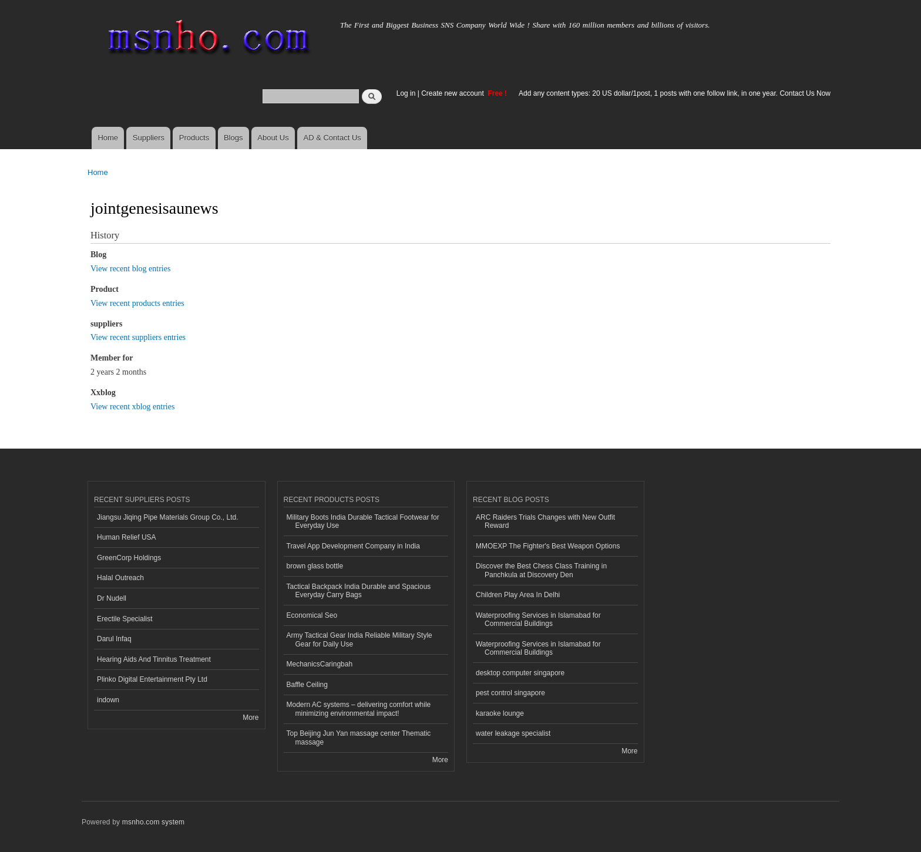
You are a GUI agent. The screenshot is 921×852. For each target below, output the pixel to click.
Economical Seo (312, 615)
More (250, 717)
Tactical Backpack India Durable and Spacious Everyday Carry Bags (359, 590)
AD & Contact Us (332, 137)
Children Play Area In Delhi (518, 595)
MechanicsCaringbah (320, 664)
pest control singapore (510, 693)
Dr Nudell (111, 598)
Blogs (233, 137)
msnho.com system (153, 822)
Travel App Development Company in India (353, 546)
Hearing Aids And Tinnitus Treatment (154, 659)
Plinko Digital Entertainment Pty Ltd (152, 679)
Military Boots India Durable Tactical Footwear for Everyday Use (363, 521)
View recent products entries (137, 303)
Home (108, 137)
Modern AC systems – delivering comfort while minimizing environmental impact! (359, 709)
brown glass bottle (315, 566)
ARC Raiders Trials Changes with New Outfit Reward (545, 521)
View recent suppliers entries (138, 337)
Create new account (453, 93)
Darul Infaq (114, 639)
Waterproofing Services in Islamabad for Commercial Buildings (538, 619)
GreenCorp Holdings (129, 558)
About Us (272, 137)
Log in (406, 93)
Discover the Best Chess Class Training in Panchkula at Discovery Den (541, 570)
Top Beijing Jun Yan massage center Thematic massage (359, 737)
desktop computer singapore (520, 673)
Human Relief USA (126, 537)
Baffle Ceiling (307, 685)
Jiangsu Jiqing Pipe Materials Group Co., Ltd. (167, 517)
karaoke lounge (500, 713)
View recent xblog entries (132, 406)
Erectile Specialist (125, 619)
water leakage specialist (513, 733)
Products (194, 137)
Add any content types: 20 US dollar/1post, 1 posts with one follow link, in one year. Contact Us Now (675, 93)
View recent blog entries (130, 268)
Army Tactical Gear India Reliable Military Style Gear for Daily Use (359, 639)
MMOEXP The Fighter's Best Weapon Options (548, 546)
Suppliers (148, 137)
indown (108, 700)
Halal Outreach (120, 578)
